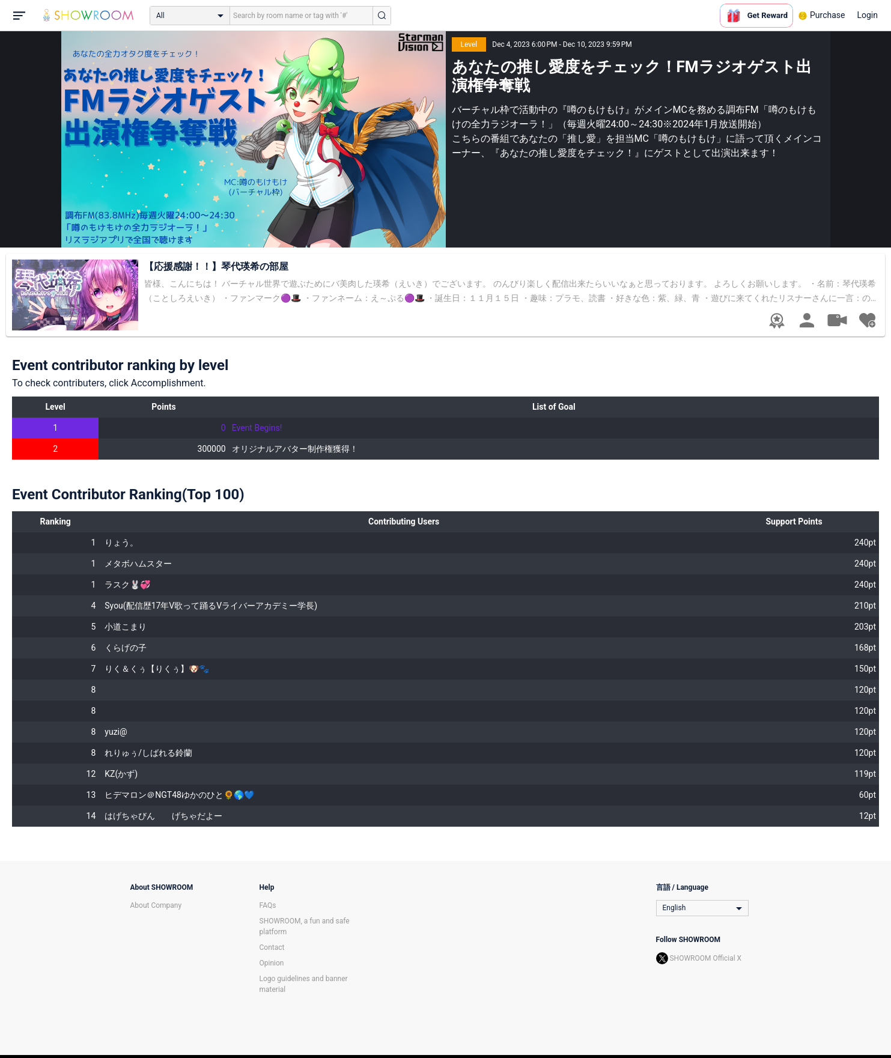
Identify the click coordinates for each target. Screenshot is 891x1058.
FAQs (268, 905)
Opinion (272, 963)
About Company (156, 905)
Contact (272, 947)
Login (867, 15)
